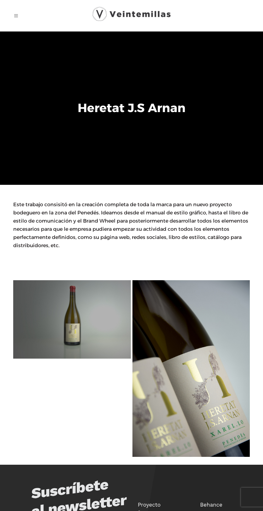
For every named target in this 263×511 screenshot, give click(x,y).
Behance (211, 505)
